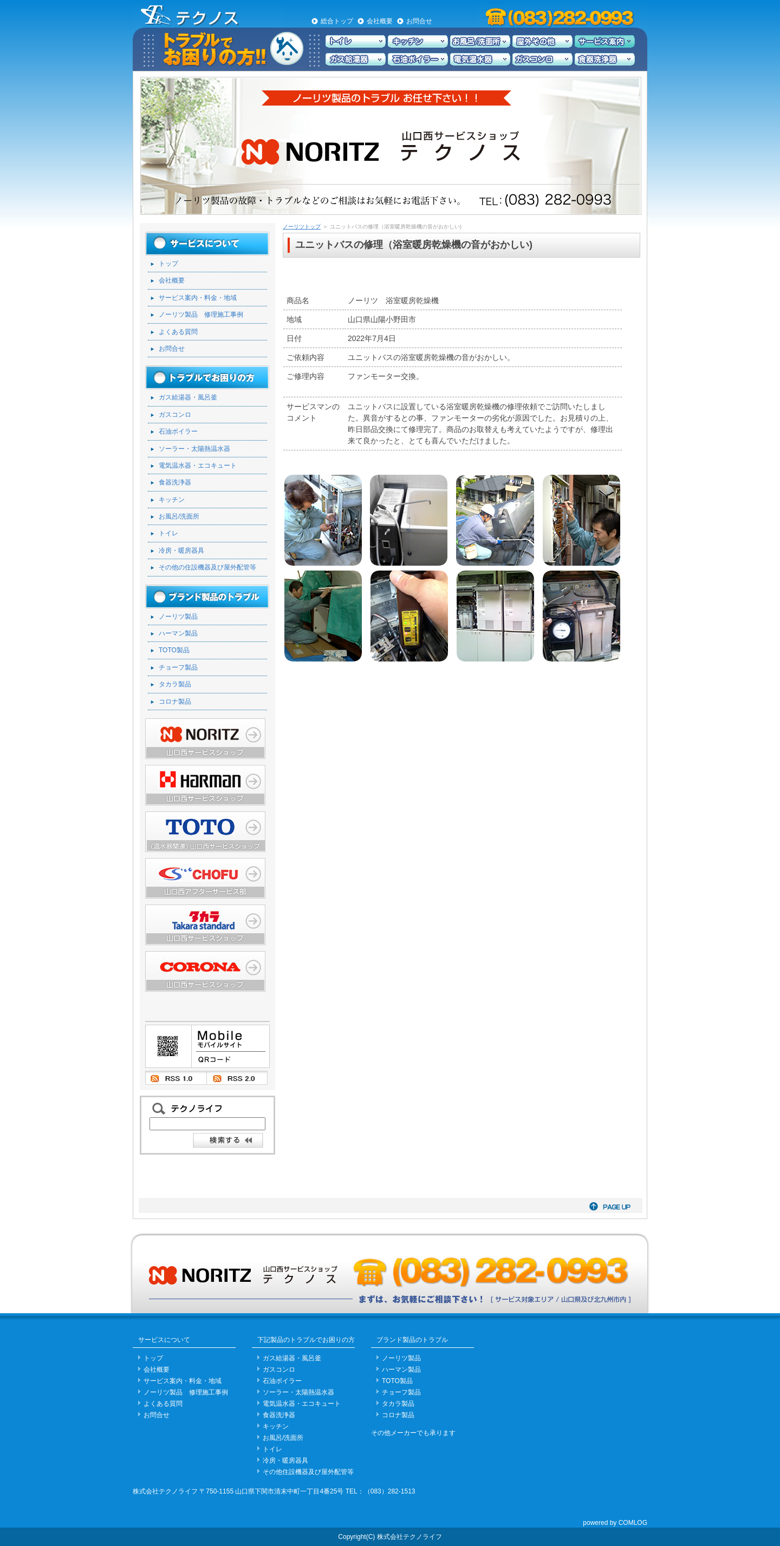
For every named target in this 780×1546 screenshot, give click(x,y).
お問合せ (419, 21)
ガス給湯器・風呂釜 (188, 397)
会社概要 (380, 21)
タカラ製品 (175, 684)
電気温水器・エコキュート (198, 465)
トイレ (168, 533)
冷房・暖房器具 (181, 550)
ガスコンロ (175, 414)
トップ (168, 263)
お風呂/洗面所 (179, 516)
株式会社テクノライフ (165, 1491)
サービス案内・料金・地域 (198, 298)
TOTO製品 (174, 650)
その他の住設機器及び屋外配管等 (207, 567)
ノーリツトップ (302, 227)
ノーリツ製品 (178, 616)
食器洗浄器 (175, 482)
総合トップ (337, 21)
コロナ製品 (175, 701)
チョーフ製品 (178, 667)
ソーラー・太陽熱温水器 (194, 449)
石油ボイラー (178, 431)
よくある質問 (178, 332)
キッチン (172, 499)
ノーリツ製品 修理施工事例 (201, 314)
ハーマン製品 (178, 633)
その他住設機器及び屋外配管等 (308, 1472)
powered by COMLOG (615, 1523)
